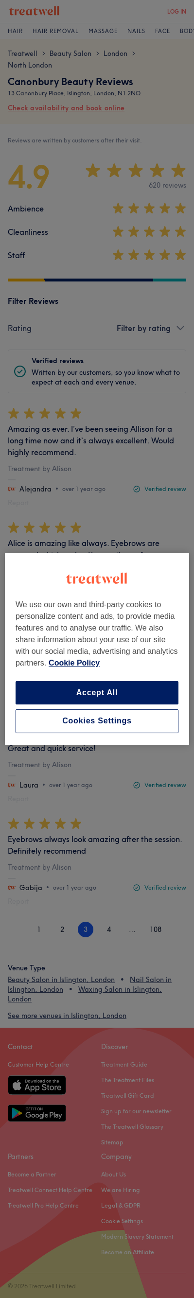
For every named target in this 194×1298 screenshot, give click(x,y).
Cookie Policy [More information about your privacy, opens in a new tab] (74, 663)
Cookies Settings (97, 721)
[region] (97, 649)
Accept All (97, 692)
